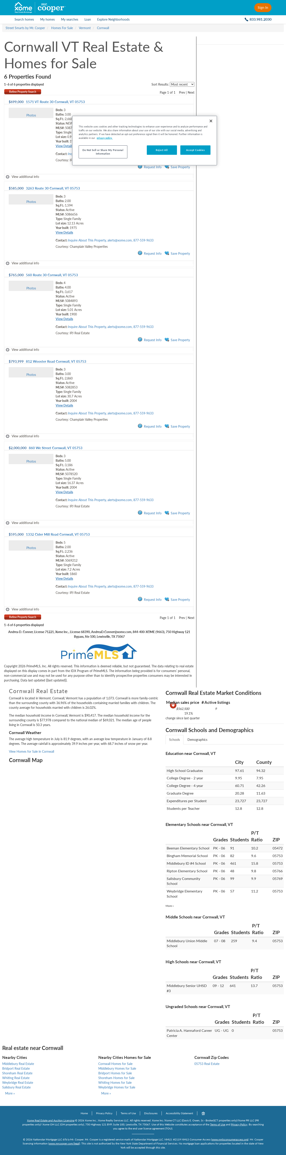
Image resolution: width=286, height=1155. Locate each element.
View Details (64, 146)
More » (170, 905)
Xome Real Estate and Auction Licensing (50, 1120)
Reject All (162, 150)
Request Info (150, 167)
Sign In (263, 7)
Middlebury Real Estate (18, 1064)
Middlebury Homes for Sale (117, 1068)
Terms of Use (128, 1113)
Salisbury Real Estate (16, 1087)
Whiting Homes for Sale (115, 1082)
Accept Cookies (195, 150)
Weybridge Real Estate (17, 1082)
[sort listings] (182, 84)
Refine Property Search (22, 91)
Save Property (177, 167)
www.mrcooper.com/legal (64, 1143)
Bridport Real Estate (16, 1068)
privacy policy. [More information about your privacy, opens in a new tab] (105, 137)
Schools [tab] (174, 739)
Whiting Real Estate (15, 1078)
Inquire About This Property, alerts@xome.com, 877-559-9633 (111, 240)
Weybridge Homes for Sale (116, 1087)
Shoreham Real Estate (17, 1073)
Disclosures (151, 1113)
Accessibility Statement (179, 1113)
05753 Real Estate (206, 1064)
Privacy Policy (104, 1113)
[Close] (211, 121)
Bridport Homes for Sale (115, 1073)
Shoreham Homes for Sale (116, 1078)
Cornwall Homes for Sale (115, 1064)
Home (84, 1113)
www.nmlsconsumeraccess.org (230, 1139)
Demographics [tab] (197, 739)
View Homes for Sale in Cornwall (31, 751)
